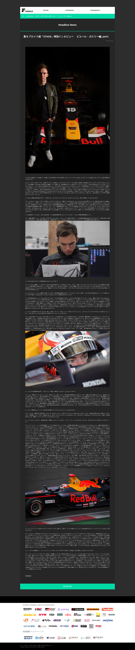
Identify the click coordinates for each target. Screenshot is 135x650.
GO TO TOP (67, 586)
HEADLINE (45, 10)
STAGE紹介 (28, 575)
